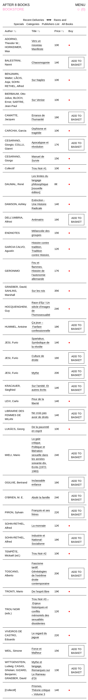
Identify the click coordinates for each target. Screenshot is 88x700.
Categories (33, 24)
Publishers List (50, 24)
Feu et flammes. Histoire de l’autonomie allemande (38, 270)
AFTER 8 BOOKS (16, 5)
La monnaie (39, 525)
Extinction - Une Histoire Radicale (39, 204)
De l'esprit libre (40, 591)
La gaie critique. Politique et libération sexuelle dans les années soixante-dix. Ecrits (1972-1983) (40, 455)
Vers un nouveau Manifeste (37, 45)
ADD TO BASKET (76, 62)
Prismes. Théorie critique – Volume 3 (41, 690)
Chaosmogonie (41, 62)
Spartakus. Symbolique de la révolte (40, 342)
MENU (80, 5)
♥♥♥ (49, 19)
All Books (67, 24)
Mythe (35, 372)
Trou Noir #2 (39, 553)
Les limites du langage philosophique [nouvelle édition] (40, 184)
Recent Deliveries (33, 19)
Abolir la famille (41, 497)
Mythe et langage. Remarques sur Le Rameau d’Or (41, 670)
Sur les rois (38, 290)
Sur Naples (38, 79)
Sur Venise (38, 99)
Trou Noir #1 (39, 168)
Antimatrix (38, 219)
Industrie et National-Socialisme (38, 539)
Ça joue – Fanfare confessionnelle (41, 326)
